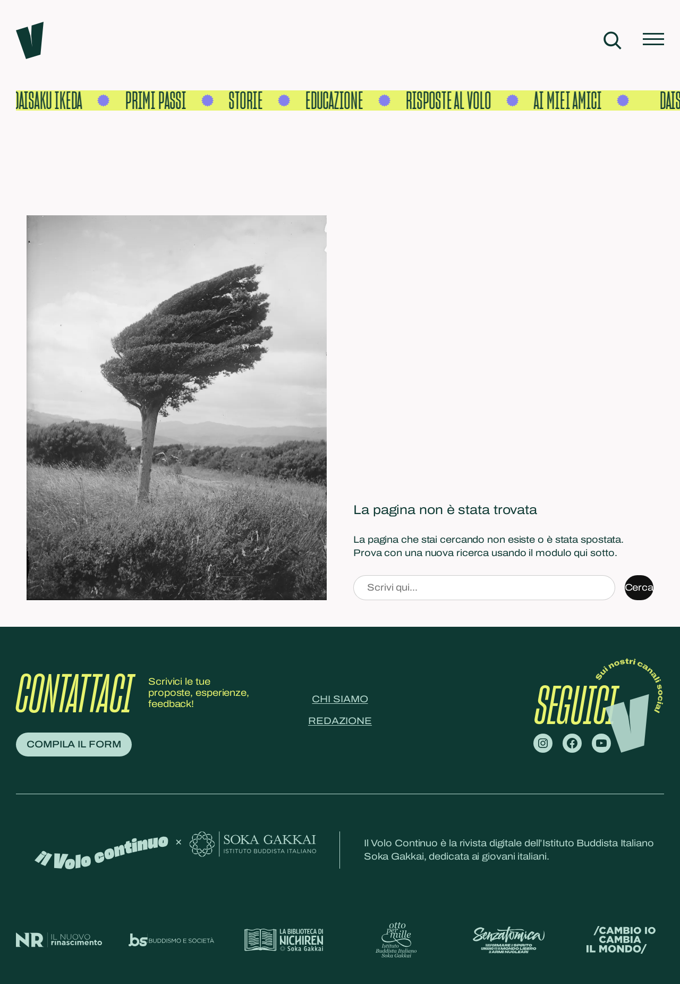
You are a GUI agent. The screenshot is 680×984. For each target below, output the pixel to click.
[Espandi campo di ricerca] (612, 40)
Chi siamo (340, 699)
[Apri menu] (653, 40)
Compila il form (74, 744)
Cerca (639, 587)
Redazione (340, 721)
